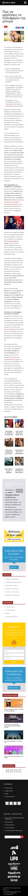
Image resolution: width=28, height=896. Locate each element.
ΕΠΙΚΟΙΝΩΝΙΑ (14, 893)
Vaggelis (6, 29)
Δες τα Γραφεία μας (9, 827)
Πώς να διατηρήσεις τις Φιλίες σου (13, 741)
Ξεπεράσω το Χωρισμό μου (14, 582)
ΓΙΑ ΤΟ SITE (6, 893)
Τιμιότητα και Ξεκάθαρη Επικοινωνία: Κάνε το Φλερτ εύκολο (12, 726)
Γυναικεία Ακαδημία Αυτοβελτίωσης (13, 830)
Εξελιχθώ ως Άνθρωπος (13, 595)
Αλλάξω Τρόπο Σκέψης (12, 592)
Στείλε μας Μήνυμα (9, 824)
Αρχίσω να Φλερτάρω (12, 579)
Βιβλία (8, 613)
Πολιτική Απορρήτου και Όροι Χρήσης (12, 891)
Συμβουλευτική (10, 610)
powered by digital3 (8, 894)
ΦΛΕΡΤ (5, 26)
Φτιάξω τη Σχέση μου (12, 588)
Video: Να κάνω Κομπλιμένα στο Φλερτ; (13, 757)
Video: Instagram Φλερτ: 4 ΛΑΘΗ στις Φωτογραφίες (13, 710)
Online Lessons (10, 607)
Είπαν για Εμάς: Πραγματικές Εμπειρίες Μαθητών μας (14, 818)
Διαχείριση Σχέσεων (12, 616)
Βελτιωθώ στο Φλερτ (12, 585)
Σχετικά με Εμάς (9, 822)
